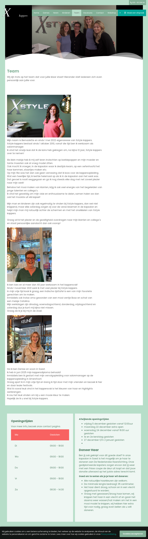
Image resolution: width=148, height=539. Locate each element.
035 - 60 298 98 (137, 2)
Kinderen (66, 13)
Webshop (112, 13)
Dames (46, 13)
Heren (55, 13)
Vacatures (87, 13)
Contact (100, 13)
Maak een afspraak (135, 13)
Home (36, 13)
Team (76, 13)
